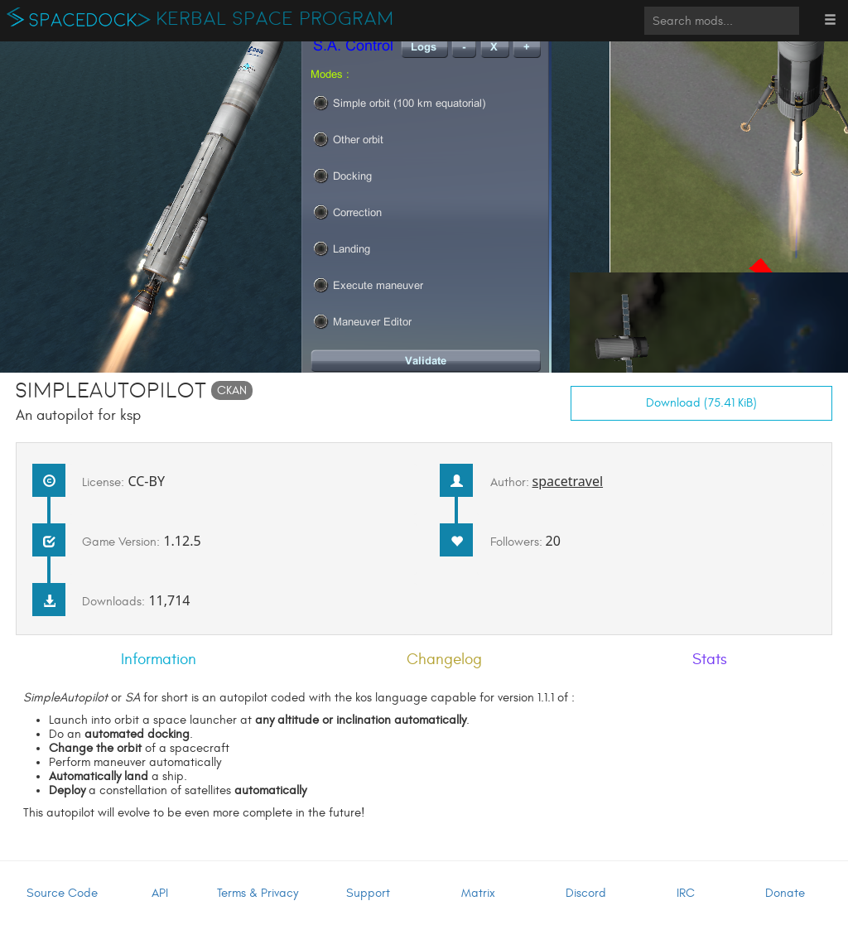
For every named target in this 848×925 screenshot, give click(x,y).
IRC (686, 893)
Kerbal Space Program (275, 19)
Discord (586, 893)
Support (368, 893)
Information (158, 659)
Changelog (444, 659)
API (160, 893)
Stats (709, 659)
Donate (785, 893)
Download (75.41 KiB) (701, 403)
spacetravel (568, 481)
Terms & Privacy (257, 893)
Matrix (478, 893)
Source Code (62, 893)
